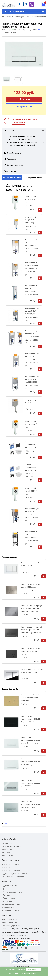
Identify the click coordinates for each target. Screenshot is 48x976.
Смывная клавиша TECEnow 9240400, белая (32, 564)
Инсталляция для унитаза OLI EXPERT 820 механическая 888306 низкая (32, 512)
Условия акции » (30, 973)
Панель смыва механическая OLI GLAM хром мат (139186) (30, 804)
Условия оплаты (9, 868)
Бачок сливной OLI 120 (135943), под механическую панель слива (31, 491)
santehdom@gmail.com (11, 926)
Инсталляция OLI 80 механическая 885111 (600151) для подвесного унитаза (31, 266)
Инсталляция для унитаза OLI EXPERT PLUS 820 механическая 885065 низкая (32, 357)
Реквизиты (7, 855)
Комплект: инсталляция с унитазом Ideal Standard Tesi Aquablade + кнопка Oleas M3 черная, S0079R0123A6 (31, 445)
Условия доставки (10, 864)
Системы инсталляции (12, 892)
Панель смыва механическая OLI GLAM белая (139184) (30, 762)
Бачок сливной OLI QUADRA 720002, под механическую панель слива (30, 220)
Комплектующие (12, 178)
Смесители (7, 901)
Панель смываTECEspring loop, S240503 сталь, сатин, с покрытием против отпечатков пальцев (31, 587)
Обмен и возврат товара (13, 877)
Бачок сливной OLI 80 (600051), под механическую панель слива (31, 403)
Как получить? (18, 122)
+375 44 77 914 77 (9, 919)
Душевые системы (10, 910)
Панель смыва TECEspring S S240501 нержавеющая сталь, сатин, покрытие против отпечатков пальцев (31, 609)
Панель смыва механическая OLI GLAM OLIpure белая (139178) (30, 740)
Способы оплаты (12, 153)
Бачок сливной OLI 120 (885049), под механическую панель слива (31, 424)
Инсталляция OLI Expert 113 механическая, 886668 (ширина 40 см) (31, 535)
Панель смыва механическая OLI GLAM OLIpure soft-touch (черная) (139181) (31, 719)
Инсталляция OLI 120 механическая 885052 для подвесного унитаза (31, 243)
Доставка (9, 131)
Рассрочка (10, 159)
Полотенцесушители (11, 904)
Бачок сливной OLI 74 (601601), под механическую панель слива (31, 200)
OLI (5, 824)
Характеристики (33, 178)
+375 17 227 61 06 (9, 923)
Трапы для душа (9, 907)
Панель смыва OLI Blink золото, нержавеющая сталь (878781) (30, 697)
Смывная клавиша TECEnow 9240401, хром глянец (32, 671)
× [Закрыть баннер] (46, 969)
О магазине (7, 843)
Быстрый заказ (24, 106)
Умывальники (8, 898)
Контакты (7, 849)
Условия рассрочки (11, 871)
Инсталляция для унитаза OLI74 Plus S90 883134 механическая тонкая (32, 379)
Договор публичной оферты (14, 874)
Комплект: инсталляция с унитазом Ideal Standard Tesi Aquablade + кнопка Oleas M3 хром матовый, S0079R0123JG (31, 468)
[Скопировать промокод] (33, 969)
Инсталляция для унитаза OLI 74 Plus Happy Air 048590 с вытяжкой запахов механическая (32, 311)
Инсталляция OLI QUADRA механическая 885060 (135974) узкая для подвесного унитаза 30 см (31, 288)
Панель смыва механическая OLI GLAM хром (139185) (30, 783)
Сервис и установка (13, 165)
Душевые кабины (10, 886)
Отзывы (6, 852)
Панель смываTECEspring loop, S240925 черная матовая (30, 651)
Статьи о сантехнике (11, 846)
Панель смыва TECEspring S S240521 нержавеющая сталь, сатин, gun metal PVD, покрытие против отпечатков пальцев (31, 630)
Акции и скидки (11, 171)
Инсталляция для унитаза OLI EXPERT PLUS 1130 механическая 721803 (32, 334)
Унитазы (6, 895)
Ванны (5, 889)
